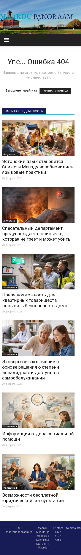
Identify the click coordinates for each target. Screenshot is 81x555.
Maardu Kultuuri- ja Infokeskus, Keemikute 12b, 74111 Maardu (42, 537)
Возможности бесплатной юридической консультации (33, 498)
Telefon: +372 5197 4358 (58, 534)
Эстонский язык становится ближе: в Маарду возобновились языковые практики (37, 167)
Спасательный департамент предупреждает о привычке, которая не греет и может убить (36, 234)
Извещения (10, 287)
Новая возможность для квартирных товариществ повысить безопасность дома (34, 300)
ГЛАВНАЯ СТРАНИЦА (55, 90)
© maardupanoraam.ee (19, 530)
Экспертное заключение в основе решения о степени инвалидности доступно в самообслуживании (30, 370)
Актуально (9, 154)
